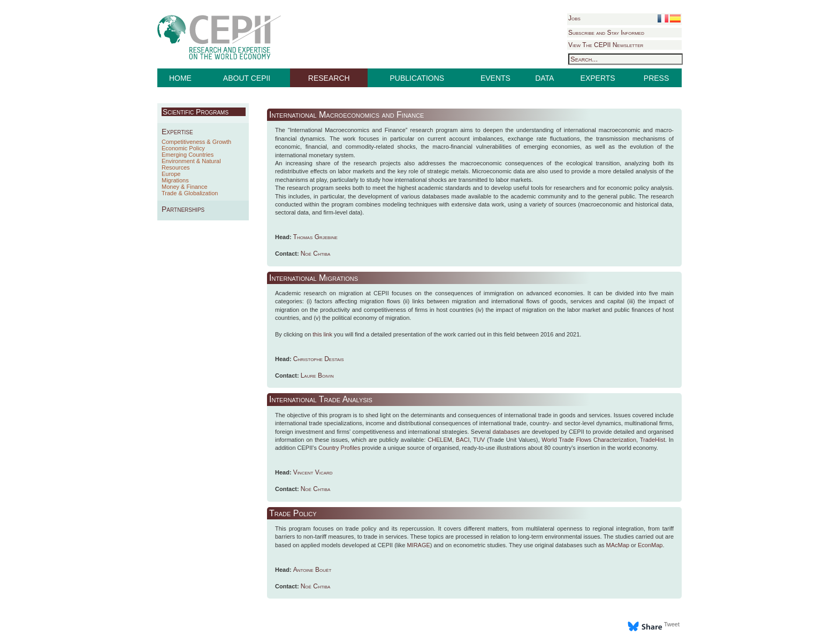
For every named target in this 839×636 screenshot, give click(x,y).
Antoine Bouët (312, 569)
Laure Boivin (317, 375)
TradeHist (652, 439)
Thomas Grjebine (315, 237)
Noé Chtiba (316, 253)
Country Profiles (339, 448)
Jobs (574, 18)
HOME (180, 78)
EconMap (650, 545)
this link (322, 334)
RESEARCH (329, 78)
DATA (544, 78)
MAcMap (617, 545)
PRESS (656, 78)
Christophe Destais (318, 359)
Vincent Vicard (313, 472)
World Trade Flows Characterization (588, 439)
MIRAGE (418, 545)
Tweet (672, 624)
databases (506, 431)
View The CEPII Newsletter (605, 45)
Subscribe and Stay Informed (606, 32)
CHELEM (440, 439)
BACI (463, 439)
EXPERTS (598, 78)
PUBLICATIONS (417, 78)
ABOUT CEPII (246, 78)
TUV (479, 439)
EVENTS (495, 78)
